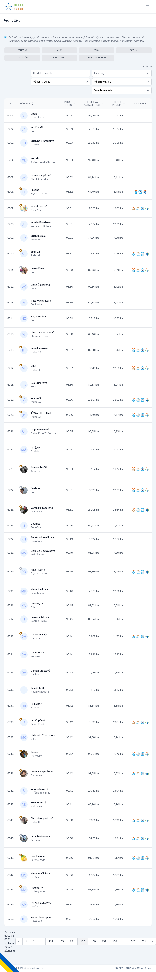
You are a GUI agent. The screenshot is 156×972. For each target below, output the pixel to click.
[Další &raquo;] (152, 941)
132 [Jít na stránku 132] (51, 941)
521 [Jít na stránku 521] (143, 941)
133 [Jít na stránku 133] (61, 941)
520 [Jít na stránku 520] (133, 941)
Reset (147, 66)
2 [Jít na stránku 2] (34, 941)
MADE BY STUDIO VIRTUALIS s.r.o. (133, 968)
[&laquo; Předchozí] (19, 941)
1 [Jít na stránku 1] (26, 941)
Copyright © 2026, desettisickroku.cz (23, 968)
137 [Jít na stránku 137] (104, 941)
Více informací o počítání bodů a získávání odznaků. (113, 41)
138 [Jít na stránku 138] (114, 941)
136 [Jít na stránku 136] (93, 941)
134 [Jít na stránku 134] (72, 941)
